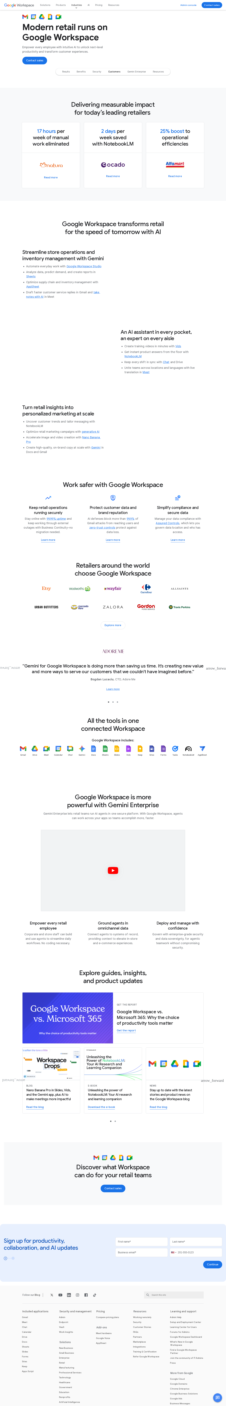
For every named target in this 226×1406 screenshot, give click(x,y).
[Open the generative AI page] (91, 460)
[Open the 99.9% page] (130, 547)
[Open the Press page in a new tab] (173, 1391)
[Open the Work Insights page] (66, 1360)
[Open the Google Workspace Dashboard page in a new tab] (186, 1365)
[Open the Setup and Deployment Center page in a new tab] (185, 1351)
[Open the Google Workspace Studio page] (84, 295)
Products (61, 5)
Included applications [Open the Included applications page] (35, 1340)
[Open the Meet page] (146, 401)
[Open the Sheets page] (31, 305)
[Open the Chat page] (166, 390)
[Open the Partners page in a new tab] (137, 1365)
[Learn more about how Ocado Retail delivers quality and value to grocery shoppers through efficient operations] (113, 205)
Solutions (45, 5)
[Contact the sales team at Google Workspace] (212, 5)
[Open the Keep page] (24, 1395)
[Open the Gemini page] (95, 476)
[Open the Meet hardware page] (104, 1362)
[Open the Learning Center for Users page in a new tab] (183, 1355)
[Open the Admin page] (62, 1346)
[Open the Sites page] (24, 1390)
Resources (113, 5)
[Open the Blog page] (37, 1323)
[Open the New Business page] (66, 1376)
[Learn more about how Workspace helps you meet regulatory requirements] (178, 569)
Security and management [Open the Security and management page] (75, 1340)
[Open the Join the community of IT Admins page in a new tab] (186, 1386)
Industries (76, 5)
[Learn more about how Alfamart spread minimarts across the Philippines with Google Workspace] (175, 205)
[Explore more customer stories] (113, 654)
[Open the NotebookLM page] (133, 385)
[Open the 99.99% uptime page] (56, 547)
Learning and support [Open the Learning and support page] (183, 1340)
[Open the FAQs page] (136, 1360)
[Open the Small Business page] (66, 1381)
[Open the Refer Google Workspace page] (146, 1385)
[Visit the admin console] (188, 5)
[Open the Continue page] (212, 1293)
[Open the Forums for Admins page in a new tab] (179, 1360)
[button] (217, 1397)
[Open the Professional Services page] (70, 1401)
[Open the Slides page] (25, 1380)
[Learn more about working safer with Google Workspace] (113, 569)
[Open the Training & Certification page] (145, 1380)
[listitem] (23, 788)
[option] (66, 100)
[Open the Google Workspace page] (19, 5)
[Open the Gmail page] (25, 1346)
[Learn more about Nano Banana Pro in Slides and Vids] (51, 1109)
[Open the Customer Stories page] (142, 1355)
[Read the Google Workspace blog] (175, 1109)
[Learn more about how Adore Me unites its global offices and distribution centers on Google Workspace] (113, 717)
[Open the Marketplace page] (139, 1370)
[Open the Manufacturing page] (66, 1396)
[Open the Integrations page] (139, 1375)
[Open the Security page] (137, 1351)
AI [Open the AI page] (89, 5)
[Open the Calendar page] (27, 1360)
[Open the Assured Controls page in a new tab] (167, 552)
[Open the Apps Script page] (28, 1400)
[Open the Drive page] (24, 1365)
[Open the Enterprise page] (64, 1386)
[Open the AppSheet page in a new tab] (32, 315)
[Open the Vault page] (61, 1355)
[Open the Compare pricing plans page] (107, 1346)
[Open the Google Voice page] (103, 1367)
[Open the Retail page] (62, 1391)
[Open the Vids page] (178, 375)
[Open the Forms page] (25, 1385)
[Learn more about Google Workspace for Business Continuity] (48, 569)
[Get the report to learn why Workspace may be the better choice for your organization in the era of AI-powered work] (126, 1059)
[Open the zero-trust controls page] (102, 556)
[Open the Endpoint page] (63, 1351)
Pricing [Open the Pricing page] (98, 5)
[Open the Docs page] (24, 1370)
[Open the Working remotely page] (142, 1346)
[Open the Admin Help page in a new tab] (175, 1346)
